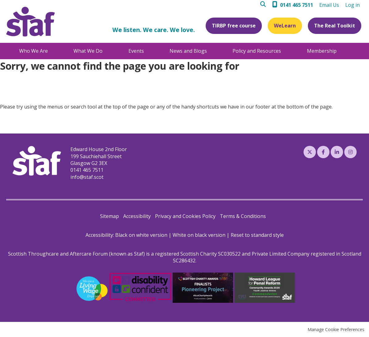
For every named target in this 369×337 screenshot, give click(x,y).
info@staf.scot (86, 177)
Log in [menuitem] (352, 5)
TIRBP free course (234, 25)
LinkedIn (337, 152)
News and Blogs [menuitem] (188, 50)
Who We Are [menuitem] (33, 50)
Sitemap (109, 216)
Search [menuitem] (264, 5)
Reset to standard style (257, 235)
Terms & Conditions (243, 216)
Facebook (323, 152)
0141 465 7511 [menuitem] (296, 5)
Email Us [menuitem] (329, 5)
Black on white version (141, 235)
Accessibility (137, 216)
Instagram (350, 152)
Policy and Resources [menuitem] (257, 50)
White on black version (199, 235)
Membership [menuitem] (322, 50)
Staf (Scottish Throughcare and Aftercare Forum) (30, 22)
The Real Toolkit (334, 25)
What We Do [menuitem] (88, 50)
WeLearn (285, 25)
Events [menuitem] (136, 50)
